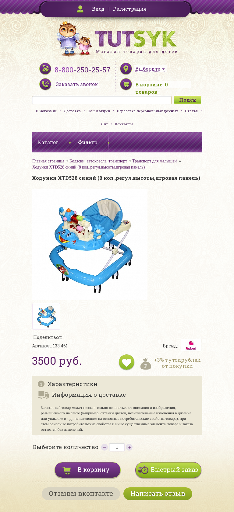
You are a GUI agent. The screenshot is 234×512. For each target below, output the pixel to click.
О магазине (46, 111)
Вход (98, 8)
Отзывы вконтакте (81, 493)
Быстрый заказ (174, 469)
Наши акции (99, 111)
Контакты (124, 124)
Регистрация (130, 8)
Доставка (72, 111)
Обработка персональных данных (147, 111)
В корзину (94, 469)
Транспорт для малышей (154, 161)
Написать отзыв (157, 493)
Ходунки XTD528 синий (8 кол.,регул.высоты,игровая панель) (88, 167)
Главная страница (48, 161)
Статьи (191, 111)
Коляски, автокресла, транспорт (98, 161)
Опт (104, 124)
